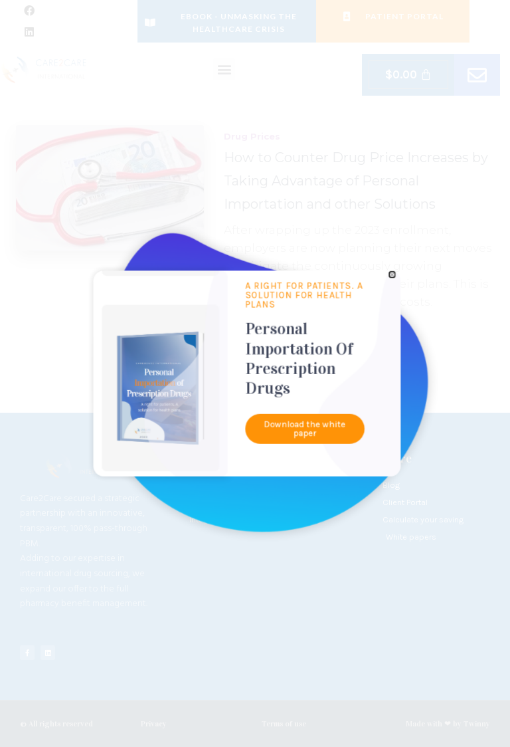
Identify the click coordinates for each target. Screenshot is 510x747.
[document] (255, 373)
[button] (319, 326)
